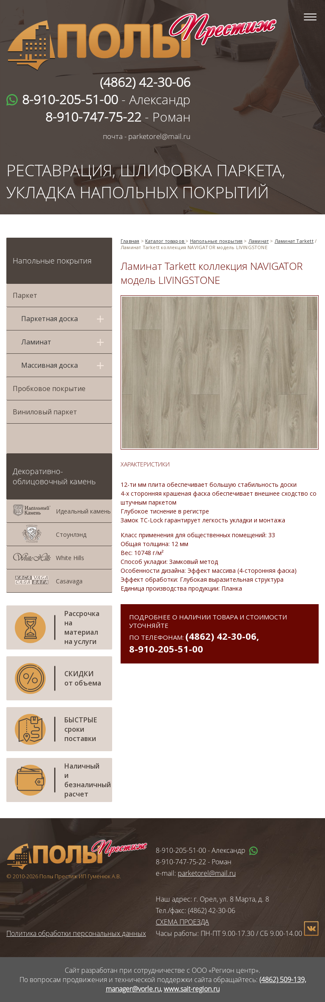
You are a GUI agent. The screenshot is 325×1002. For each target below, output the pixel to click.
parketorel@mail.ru (207, 873)
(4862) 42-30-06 (220, 636)
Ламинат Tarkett (294, 241)
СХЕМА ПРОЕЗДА (182, 922)
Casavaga (69, 581)
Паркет (25, 295)
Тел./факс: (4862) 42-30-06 (195, 910)
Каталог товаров (165, 241)
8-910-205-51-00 (166, 648)
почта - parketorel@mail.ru (146, 136)
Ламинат (258, 241)
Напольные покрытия (52, 260)
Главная (130, 241)
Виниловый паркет (45, 411)
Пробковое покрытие (49, 388)
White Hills (70, 558)
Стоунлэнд (71, 534)
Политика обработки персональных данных (76, 933)
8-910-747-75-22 (181, 861)
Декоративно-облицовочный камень (54, 476)
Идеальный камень (83, 511)
